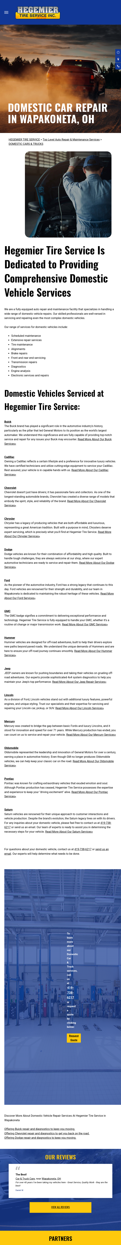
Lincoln (8, 695)
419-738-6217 (83, 849)
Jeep (7, 668)
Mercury (9, 721)
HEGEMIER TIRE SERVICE (24, 139)
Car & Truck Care (25, 1178)
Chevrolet (10, 488)
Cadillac (9, 457)
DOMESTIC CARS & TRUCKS (26, 144)
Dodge (8, 549)
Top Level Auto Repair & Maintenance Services (71, 139)
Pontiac (9, 778)
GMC (7, 611)
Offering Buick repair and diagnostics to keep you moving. (39, 1129)
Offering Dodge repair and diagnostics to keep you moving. (40, 1137)
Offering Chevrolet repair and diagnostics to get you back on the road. (46, 1133)
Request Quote (74, 1038)
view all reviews (60, 1207)
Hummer (9, 637)
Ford (7, 580)
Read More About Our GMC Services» (85, 624)
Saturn (8, 809)
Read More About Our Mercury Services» (91, 734)
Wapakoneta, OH (51, 1178)
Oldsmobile (11, 748)
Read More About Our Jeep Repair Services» (79, 681)
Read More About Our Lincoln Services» (79, 708)
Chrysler (9, 518)
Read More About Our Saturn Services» (69, 831)
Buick (7, 421)
